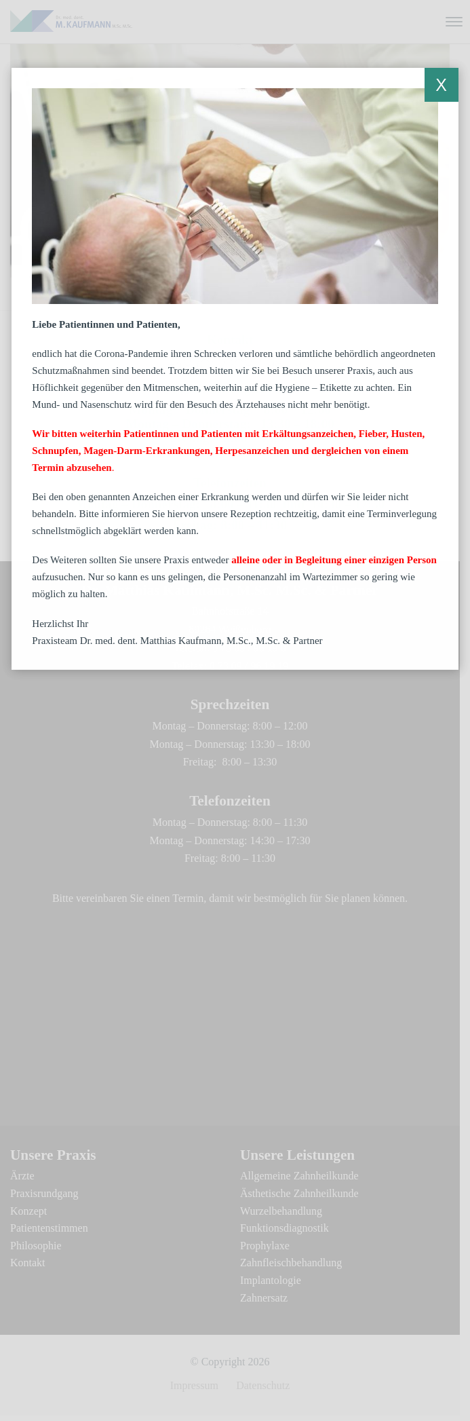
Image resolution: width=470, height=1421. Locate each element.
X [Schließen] (441, 84)
